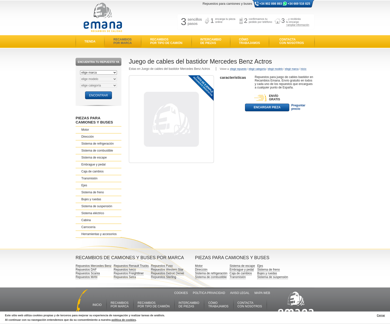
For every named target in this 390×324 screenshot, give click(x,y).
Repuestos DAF (86, 269)
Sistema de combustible (97, 150)
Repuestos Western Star (167, 269)
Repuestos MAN (86, 277)
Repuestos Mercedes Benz (93, 266)
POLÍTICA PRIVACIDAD (209, 293)
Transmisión (89, 178)
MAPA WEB (262, 293)
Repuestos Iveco (125, 269)
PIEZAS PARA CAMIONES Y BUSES (94, 120)
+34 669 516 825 (299, 3)
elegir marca (291, 69)
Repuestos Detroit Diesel (167, 273)
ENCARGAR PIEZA (267, 107)
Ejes (84, 185)
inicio (303, 69)
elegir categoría (257, 69)
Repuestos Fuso (162, 266)
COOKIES (181, 293)
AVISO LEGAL (239, 293)
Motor (85, 129)
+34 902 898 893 (270, 3)
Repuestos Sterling (163, 277)
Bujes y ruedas (91, 199)
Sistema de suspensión (96, 206)
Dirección (87, 136)
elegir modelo (275, 69)
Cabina (86, 220)
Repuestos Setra (125, 277)
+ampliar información (297, 25)
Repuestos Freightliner (129, 273)
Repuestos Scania (88, 273)
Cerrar (381, 315)
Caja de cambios (92, 171)
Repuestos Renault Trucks (131, 266)
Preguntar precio (298, 107)
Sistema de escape (94, 157)
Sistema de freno (92, 192)
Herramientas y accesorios (99, 234)
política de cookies (123, 319)
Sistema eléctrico (92, 213)
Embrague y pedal (93, 164)
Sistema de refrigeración (97, 143)
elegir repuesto (238, 69)
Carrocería (88, 227)
